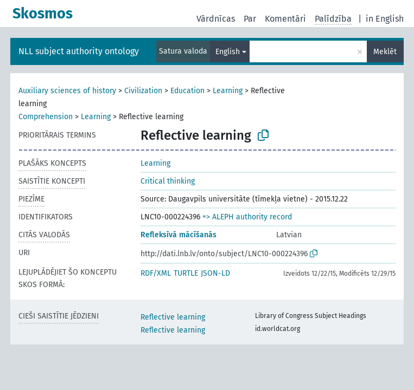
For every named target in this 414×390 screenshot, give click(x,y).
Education (187, 90)
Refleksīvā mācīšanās (178, 234)
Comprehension (45, 116)
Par (250, 19)
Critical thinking (168, 181)
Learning (228, 90)
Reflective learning (173, 317)
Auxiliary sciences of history (67, 90)
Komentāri (285, 19)
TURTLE (186, 273)
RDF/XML (156, 273)
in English (385, 19)
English (227, 51)
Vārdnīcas (215, 19)
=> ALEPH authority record (247, 217)
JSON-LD (215, 273)
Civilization (143, 90)
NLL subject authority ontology (78, 51)
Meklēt (385, 51)
